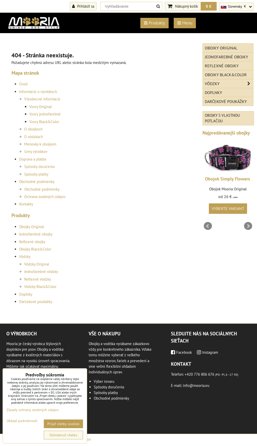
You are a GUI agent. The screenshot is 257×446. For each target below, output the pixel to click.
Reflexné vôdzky (37, 279)
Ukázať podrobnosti (22, 421)
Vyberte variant (228, 208)
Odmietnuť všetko (63, 435)
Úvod (23, 84)
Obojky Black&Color (35, 249)
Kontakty (26, 204)
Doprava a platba (32, 159)
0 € (208, 6)
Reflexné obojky (32, 241)
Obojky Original (31, 226)
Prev (208, 226)
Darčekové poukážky (35, 301)
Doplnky (25, 294)
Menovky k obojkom (40, 144)
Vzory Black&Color (44, 121)
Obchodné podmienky (37, 181)
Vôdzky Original (36, 264)
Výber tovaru (104, 381)
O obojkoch (33, 129)
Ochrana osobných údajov (44, 196)
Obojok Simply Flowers (227, 179)
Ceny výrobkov (35, 151)
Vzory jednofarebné (45, 114)
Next (248, 226)
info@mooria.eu (196, 385)
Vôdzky (25, 256)
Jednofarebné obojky (35, 234)
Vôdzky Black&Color (40, 286)
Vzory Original (40, 106)
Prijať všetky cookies (63, 424)
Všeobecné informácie (42, 99)
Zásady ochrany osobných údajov (33, 410)
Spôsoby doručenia (39, 166)
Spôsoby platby (36, 174)
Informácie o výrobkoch (38, 91)
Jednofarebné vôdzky (41, 271)
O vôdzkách (33, 136)
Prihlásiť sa (83, 6)
